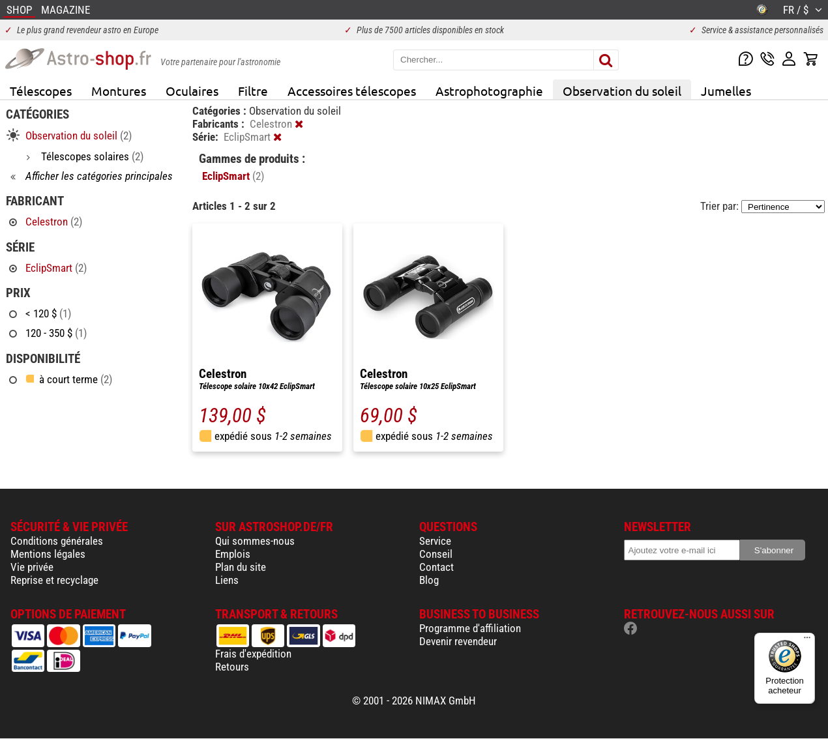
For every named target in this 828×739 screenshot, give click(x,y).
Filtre (253, 90)
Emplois (232, 553)
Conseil (435, 553)
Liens (227, 580)
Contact (436, 566)
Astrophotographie (489, 90)
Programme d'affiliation (470, 628)
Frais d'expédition (253, 653)
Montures (118, 90)
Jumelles (726, 90)
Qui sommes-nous (255, 540)
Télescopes (41, 90)
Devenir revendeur (458, 641)
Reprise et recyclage (54, 580)
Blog (429, 580)
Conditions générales (56, 540)
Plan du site (240, 566)
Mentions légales (47, 553)
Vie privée (31, 566)
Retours (232, 666)
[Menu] (807, 640)
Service (435, 540)
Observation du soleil (622, 90)
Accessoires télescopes (352, 90)
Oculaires (192, 90)
